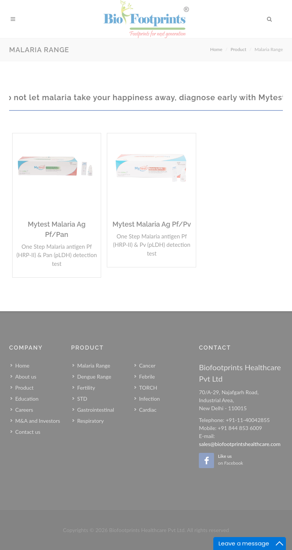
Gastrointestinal (95, 409)
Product (238, 49)
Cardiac (148, 409)
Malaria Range (93, 365)
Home (216, 49)
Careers (24, 409)
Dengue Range (94, 376)
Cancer (147, 365)
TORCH (148, 387)
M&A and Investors (37, 420)
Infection (149, 398)
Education (26, 398)
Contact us (27, 431)
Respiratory (90, 420)
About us (25, 376)
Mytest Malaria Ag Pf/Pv (152, 224)
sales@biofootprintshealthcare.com (239, 444)
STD (82, 398)
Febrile (147, 376)
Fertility (86, 387)
